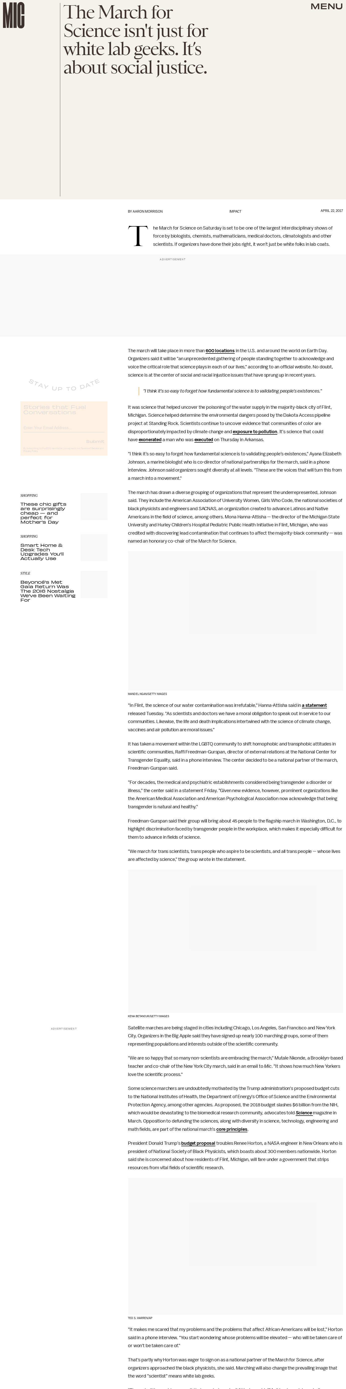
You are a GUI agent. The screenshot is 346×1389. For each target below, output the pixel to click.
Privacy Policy (30, 455)
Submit (95, 445)
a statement (314, 705)
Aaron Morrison (148, 211)
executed (203, 439)
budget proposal (198, 1143)
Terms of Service (90, 452)
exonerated (150, 439)
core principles (231, 1129)
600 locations (220, 350)
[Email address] (64, 431)
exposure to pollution (255, 431)
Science (304, 1112)
